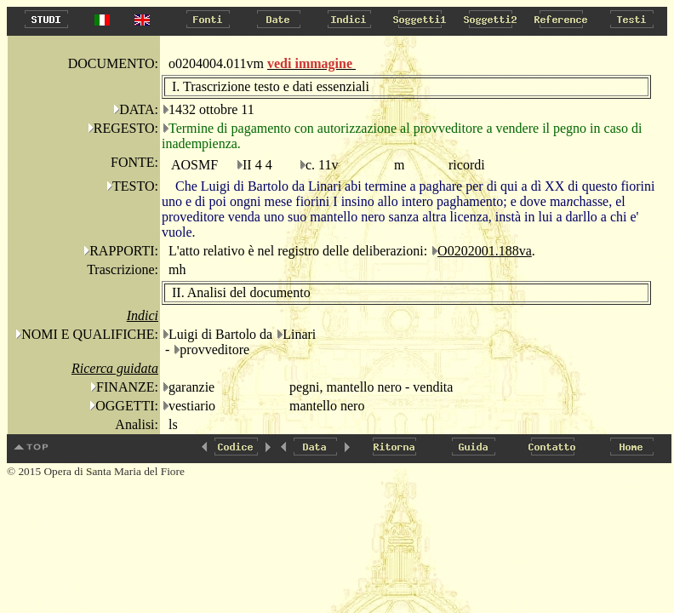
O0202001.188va (484, 250)
